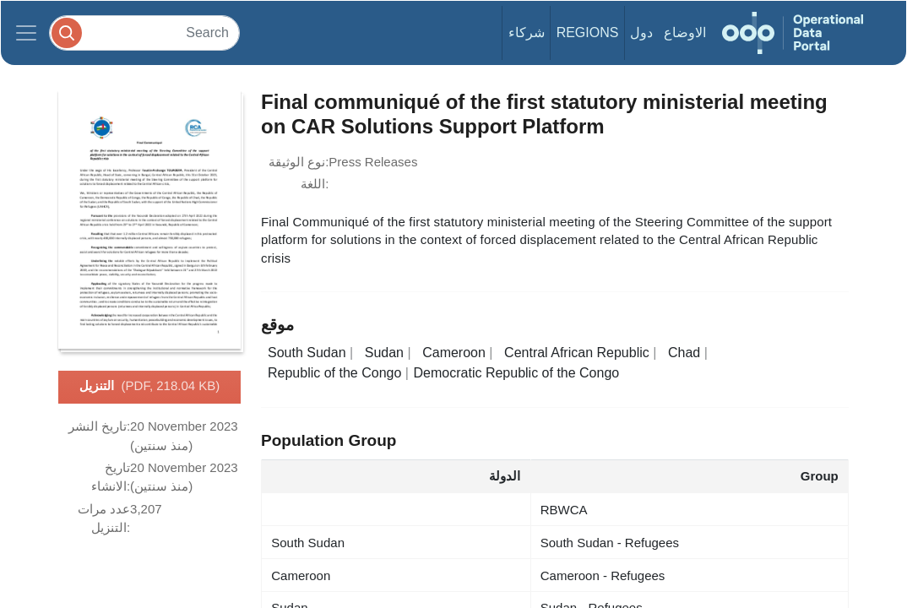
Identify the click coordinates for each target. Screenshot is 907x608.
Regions (588, 32)
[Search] (144, 32)
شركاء (526, 32)
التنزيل (149, 386)
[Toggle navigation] (26, 32)
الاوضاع (685, 32)
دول (641, 32)
